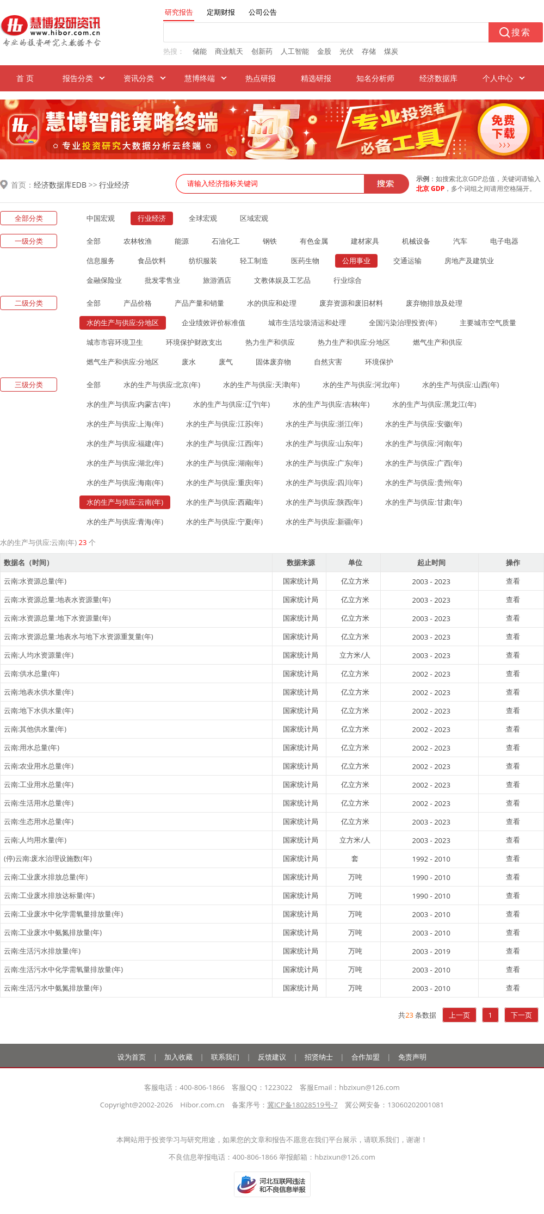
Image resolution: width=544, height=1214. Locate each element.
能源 (182, 241)
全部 (93, 241)
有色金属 (314, 241)
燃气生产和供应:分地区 (122, 362)
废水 (189, 362)
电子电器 (504, 241)
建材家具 (365, 241)
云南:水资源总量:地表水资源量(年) (57, 599)
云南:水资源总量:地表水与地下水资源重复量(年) (78, 636)
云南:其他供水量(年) (35, 729)
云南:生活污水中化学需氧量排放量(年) (63, 969)
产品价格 (137, 303)
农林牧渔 (137, 241)
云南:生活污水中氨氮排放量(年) (53, 988)
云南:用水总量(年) (31, 747)
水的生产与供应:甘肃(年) (423, 502)
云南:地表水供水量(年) (38, 692)
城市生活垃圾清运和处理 (307, 322)
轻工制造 (254, 260)
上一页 (459, 1015)
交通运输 (407, 260)
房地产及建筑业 (469, 260)
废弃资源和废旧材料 (351, 303)
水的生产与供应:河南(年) (423, 443)
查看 (513, 581)
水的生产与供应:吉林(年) (331, 404)
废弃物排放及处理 (434, 303)
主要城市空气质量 (488, 322)
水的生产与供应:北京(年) (161, 384)
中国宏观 (100, 218)
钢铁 (270, 241)
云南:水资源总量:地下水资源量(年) (57, 618)
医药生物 (305, 260)
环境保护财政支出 (194, 342)
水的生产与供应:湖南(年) (224, 463)
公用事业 (356, 260)
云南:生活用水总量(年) (38, 803)
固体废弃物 (273, 362)
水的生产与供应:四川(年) (324, 482)
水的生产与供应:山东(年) (324, 443)
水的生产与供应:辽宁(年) (231, 404)
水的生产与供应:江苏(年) (224, 424)
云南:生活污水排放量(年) (42, 951)
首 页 (25, 78)
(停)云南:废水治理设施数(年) (48, 858)
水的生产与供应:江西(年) (224, 443)
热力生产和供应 (270, 342)
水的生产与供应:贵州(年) (423, 482)
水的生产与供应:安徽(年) (423, 424)
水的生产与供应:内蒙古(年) (128, 404)
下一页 (521, 1015)
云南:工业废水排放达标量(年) (49, 895)
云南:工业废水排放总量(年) (46, 877)
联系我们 (225, 1057)
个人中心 (498, 78)
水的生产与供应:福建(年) (124, 443)
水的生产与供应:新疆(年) (324, 522)
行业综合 (347, 280)
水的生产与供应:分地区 (122, 322)
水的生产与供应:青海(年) (124, 522)
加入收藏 (178, 1057)
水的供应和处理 (271, 303)
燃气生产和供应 (437, 342)
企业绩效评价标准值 (213, 322)
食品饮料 (152, 260)
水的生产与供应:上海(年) (124, 424)
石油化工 (226, 241)
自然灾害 (328, 362)
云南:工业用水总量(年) (38, 784)
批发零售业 (162, 280)
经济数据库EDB (60, 184)
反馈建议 (272, 1057)
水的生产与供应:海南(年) (124, 482)
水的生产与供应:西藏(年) (224, 502)
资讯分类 (138, 78)
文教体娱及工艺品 (282, 280)
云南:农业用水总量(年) (38, 766)
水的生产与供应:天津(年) (261, 384)
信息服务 (100, 260)
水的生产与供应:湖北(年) (124, 463)
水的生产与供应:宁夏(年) (224, 522)
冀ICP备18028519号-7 (302, 1105)
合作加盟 (365, 1057)
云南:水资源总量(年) (35, 581)
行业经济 (114, 184)
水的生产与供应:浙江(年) (324, 424)
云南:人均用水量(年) (35, 840)
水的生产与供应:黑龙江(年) (434, 404)
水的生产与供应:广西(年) (423, 463)
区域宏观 (254, 218)
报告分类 (78, 78)
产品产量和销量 (199, 303)
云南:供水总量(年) (31, 673)
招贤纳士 (319, 1057)
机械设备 (416, 241)
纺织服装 (203, 260)
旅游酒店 (217, 280)
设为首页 (132, 1057)
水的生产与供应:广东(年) (324, 463)
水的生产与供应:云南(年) (124, 502)
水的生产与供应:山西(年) (460, 384)
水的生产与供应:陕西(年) (324, 502)
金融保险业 (104, 280)
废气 (226, 362)
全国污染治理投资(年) (403, 322)
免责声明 (412, 1057)
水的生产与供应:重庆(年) (224, 482)
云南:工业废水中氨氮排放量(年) (53, 932)
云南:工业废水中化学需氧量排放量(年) (63, 914)
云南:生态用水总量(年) (38, 821)
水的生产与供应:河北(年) (361, 384)
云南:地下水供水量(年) (38, 710)
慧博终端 (199, 78)
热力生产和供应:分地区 (354, 342)
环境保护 (379, 362)
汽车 (460, 241)
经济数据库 (438, 78)
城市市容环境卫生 (114, 342)
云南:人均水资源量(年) (38, 655)
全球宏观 (203, 218)
